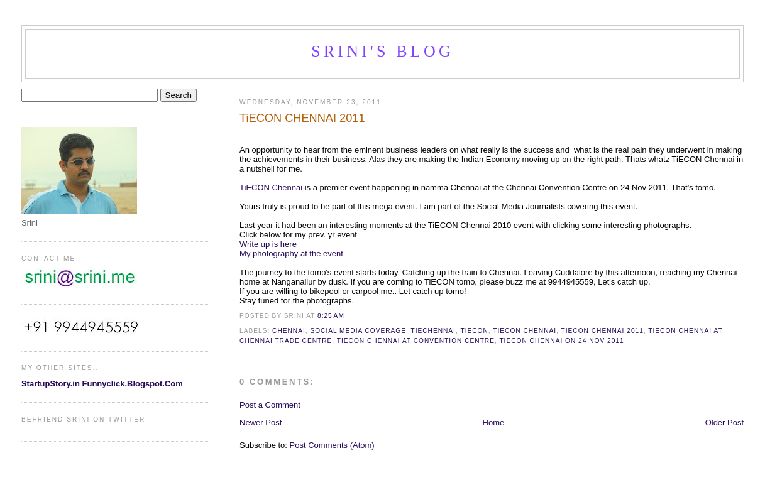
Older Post (724, 422)
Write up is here (269, 244)
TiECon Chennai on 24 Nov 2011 (561, 340)
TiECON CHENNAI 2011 (302, 118)
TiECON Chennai (270, 187)
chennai (288, 330)
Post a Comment (269, 405)
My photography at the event (291, 253)
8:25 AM (330, 315)
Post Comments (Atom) (332, 445)
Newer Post (260, 422)
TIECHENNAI (432, 330)
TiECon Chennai (524, 330)
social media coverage (358, 330)
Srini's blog (382, 51)
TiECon (474, 330)
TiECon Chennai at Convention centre (416, 340)
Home (494, 422)
